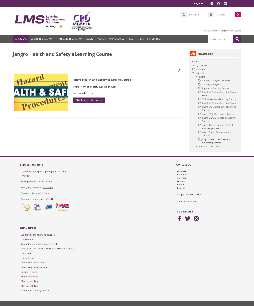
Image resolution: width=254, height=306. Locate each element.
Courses (200, 72)
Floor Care (26, 253)
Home (195, 61)
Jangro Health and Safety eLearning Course (102, 79)
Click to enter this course (89, 100)
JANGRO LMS (22, 38)
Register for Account (231, 30)
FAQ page (26, 175)
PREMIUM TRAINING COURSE (114, 38)
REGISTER (92, 38)
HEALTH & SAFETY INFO (152, 38)
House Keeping (28, 257)
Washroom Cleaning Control (35, 290)
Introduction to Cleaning (33, 262)
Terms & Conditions (187, 201)
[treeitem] (215, 104)
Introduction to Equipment (34, 267)
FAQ (134, 38)
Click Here (44, 193)
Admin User (88, 93)
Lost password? (211, 30)
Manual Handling (29, 276)
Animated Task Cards (209, 146)
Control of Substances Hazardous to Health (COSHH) (47, 248)
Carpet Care (27, 239)
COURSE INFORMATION (45, 38)
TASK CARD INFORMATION (72, 38)
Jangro (202, 76)
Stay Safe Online (29, 285)
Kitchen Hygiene (29, 271)
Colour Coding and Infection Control (39, 243)
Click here (48, 187)
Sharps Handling (29, 281)
